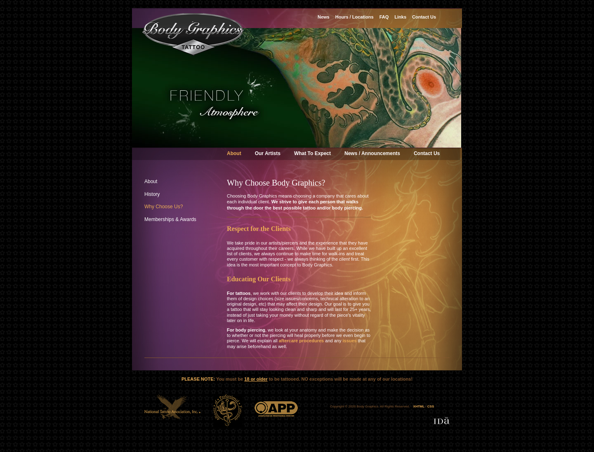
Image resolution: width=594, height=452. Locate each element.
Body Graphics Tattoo (193, 34)
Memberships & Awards (170, 219)
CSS (430, 406)
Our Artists (267, 153)
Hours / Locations (354, 16)
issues (349, 340)
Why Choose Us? (163, 207)
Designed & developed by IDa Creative (442, 420)
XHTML (419, 406)
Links (400, 16)
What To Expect (312, 153)
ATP (227, 410)
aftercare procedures (301, 340)
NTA (172, 410)
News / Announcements (372, 153)
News (324, 16)
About (234, 153)
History (152, 194)
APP (276, 410)
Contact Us (427, 153)
